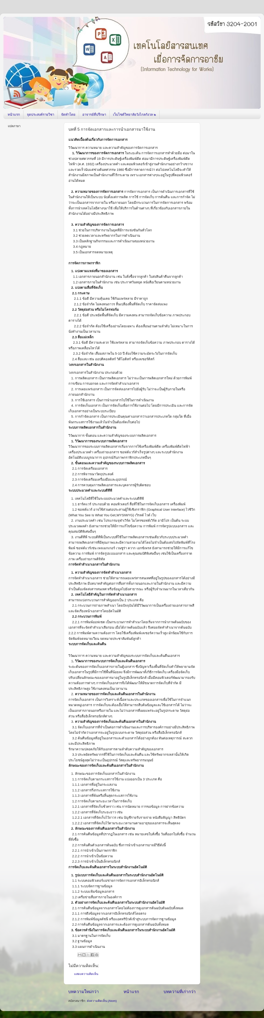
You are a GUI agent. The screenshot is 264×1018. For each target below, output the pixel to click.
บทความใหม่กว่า (83, 991)
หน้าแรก (14, 114)
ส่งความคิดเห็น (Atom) (102, 1001)
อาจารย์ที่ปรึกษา (94, 114)
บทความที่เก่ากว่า (180, 991)
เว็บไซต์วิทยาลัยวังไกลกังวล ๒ (134, 114)
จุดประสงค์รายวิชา (40, 114)
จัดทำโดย (68, 114)
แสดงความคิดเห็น (86, 974)
